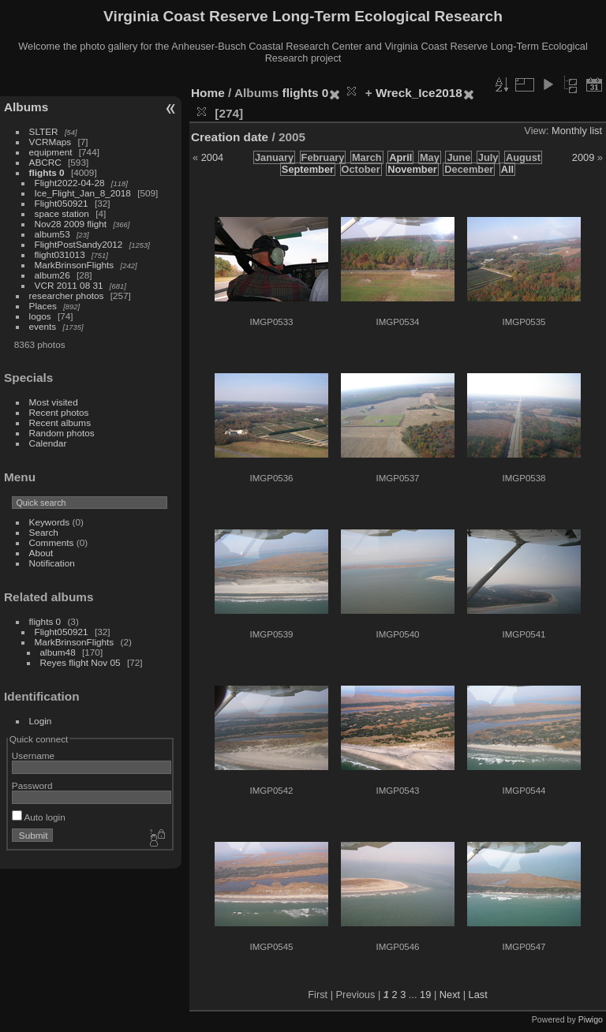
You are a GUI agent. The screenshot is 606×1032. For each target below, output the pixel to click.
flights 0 (47, 172)
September (308, 169)
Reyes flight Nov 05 (80, 662)
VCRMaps (50, 141)
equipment (51, 152)
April (400, 157)
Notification (52, 563)
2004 (212, 157)
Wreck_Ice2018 (419, 92)
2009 (583, 157)
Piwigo (590, 1019)
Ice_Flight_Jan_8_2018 (83, 193)
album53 (52, 234)
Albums (26, 107)
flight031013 (60, 254)
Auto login (38, 817)
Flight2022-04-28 (70, 183)
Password (32, 785)
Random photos (62, 433)
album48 (58, 652)
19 (425, 994)
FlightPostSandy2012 (79, 244)
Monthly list (577, 130)
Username (33, 755)
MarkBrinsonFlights (74, 265)
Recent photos (59, 412)
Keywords (49, 522)
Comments (51, 542)
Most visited (53, 402)
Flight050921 (61, 203)
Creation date (229, 137)
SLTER (43, 131)
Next (450, 994)
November (412, 169)
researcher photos (66, 295)
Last (478, 994)
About (41, 553)
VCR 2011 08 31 (69, 285)
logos (40, 316)
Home (208, 92)
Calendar (48, 443)
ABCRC (45, 162)
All (507, 169)
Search (43, 532)
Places (43, 306)
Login (40, 721)
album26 (52, 275)
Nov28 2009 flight (71, 224)
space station (62, 213)
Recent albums (60, 422)
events (43, 326)
